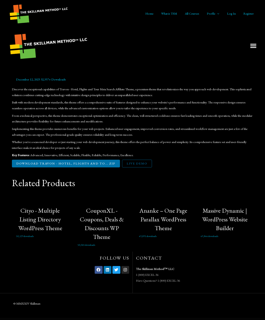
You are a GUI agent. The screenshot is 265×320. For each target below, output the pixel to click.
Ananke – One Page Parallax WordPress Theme (163, 219)
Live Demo (139, 164)
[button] (253, 46)
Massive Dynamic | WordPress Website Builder (225, 219)
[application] (221, 13)
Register (249, 13)
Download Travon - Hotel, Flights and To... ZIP (67, 164)
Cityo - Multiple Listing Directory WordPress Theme (40, 219)
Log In (233, 13)
